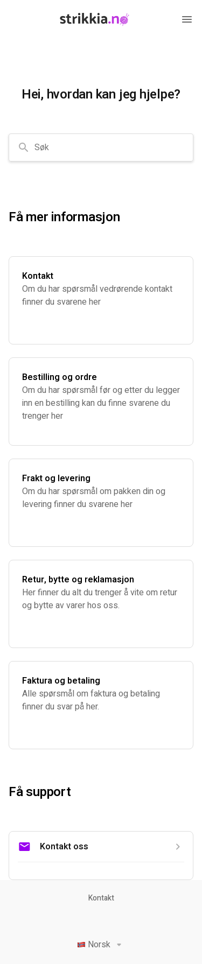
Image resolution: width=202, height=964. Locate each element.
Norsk (101, 944)
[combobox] (101, 147)
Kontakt (101, 898)
